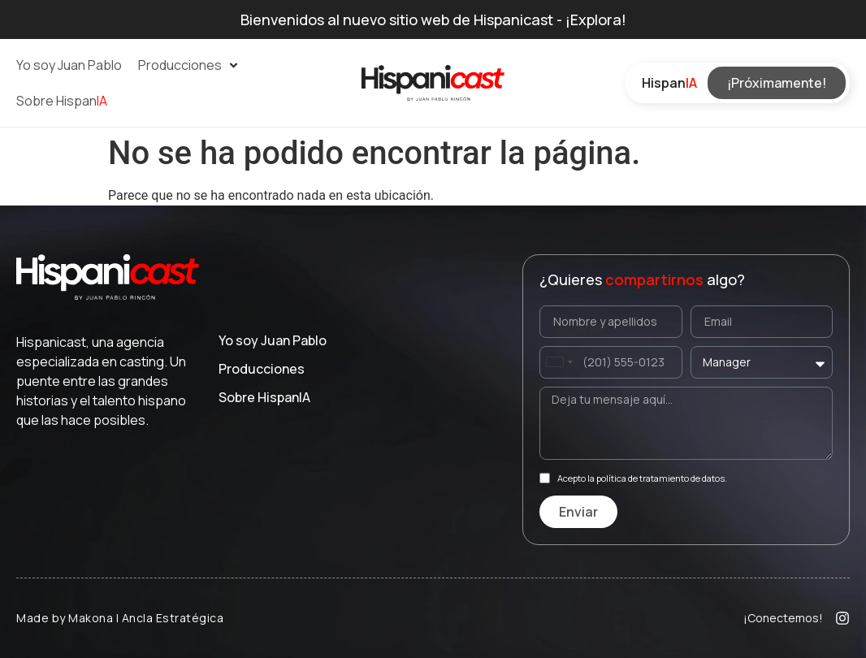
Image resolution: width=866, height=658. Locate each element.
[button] (189, 65)
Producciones (262, 369)
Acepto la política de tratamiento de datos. (642, 478)
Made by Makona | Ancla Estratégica (119, 618)
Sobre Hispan (264, 397)
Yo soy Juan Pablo (273, 340)
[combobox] (559, 362)
